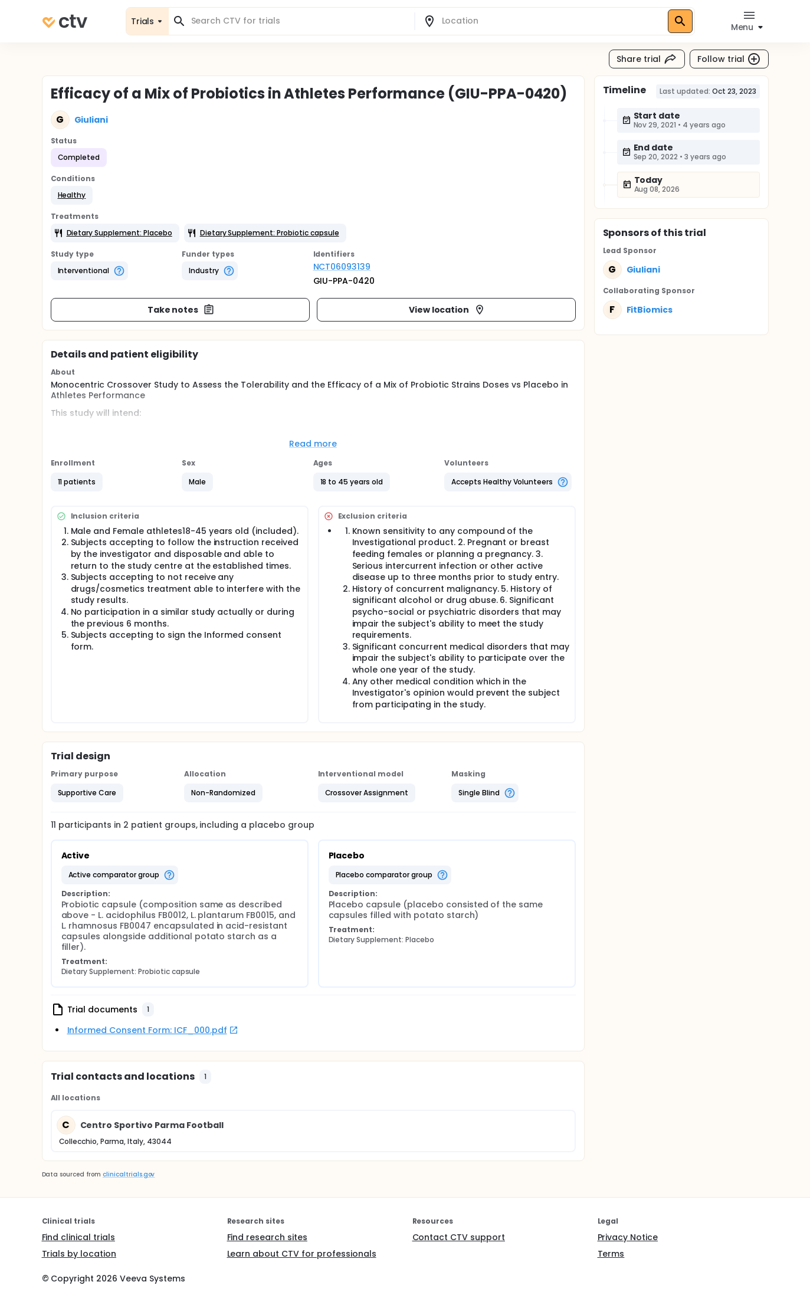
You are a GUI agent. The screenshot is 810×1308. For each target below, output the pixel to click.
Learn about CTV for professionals (301, 1253)
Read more (313, 443)
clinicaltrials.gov (129, 1174)
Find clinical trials (78, 1237)
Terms (611, 1253)
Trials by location (79, 1253)
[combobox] (298, 21)
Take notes (181, 310)
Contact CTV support (458, 1237)
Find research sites (267, 1237)
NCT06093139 (342, 266)
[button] (72, 195)
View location (447, 310)
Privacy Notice (628, 1237)
